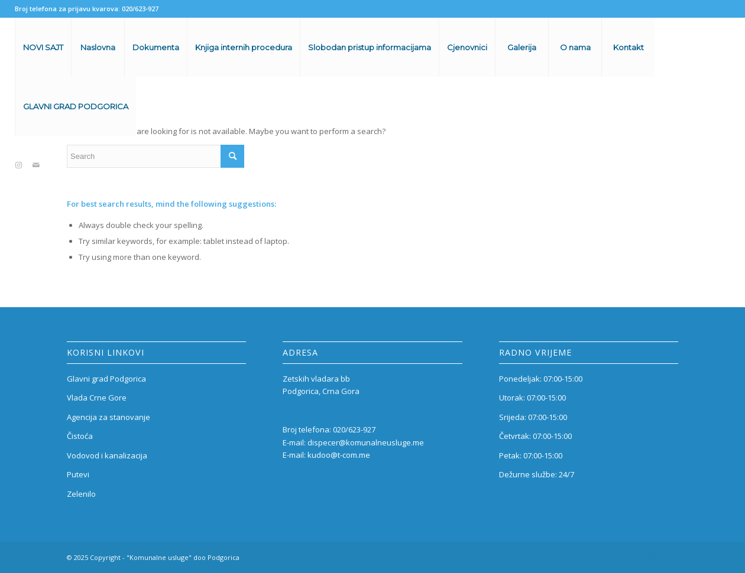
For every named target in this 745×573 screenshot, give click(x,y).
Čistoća (80, 436)
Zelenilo (81, 494)
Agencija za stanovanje (108, 417)
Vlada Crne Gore (97, 397)
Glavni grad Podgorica (106, 378)
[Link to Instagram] (18, 165)
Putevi (78, 474)
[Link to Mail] (36, 165)
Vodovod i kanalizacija (107, 455)
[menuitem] (43, 47)
